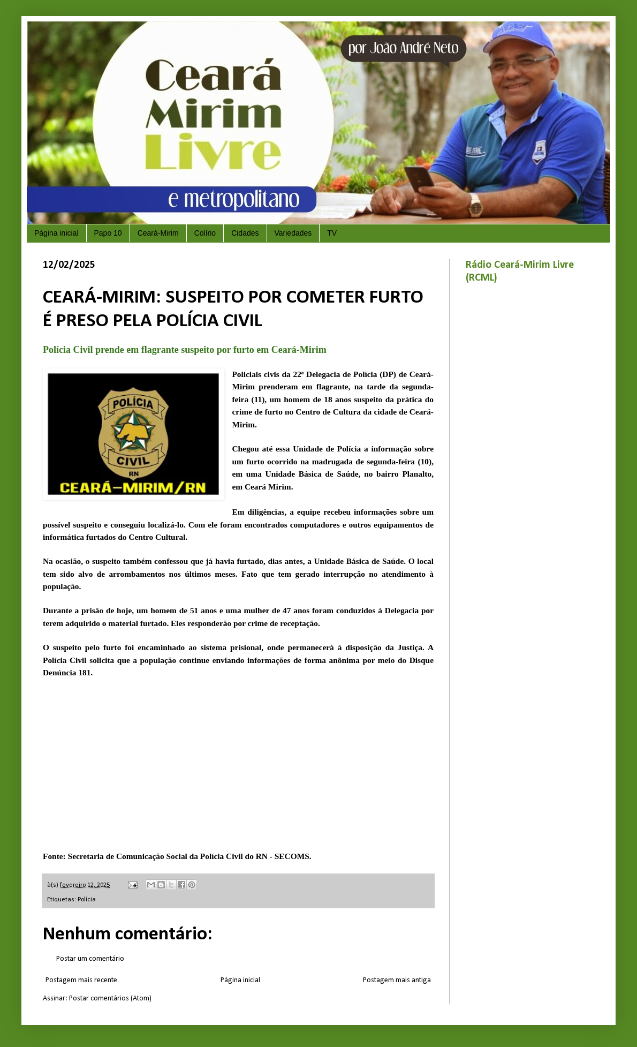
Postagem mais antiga (397, 980)
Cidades (245, 233)
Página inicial (56, 233)
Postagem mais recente (81, 980)
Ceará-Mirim (158, 233)
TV (332, 233)
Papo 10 (108, 233)
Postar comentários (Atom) (110, 999)
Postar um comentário (90, 959)
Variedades (293, 233)
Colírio (205, 233)
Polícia (87, 900)
